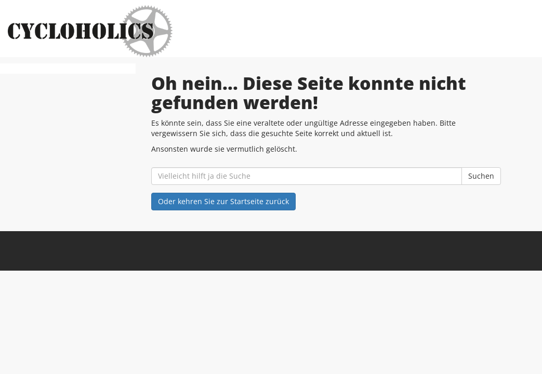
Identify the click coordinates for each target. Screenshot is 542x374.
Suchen (481, 176)
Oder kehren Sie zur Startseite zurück (223, 201)
